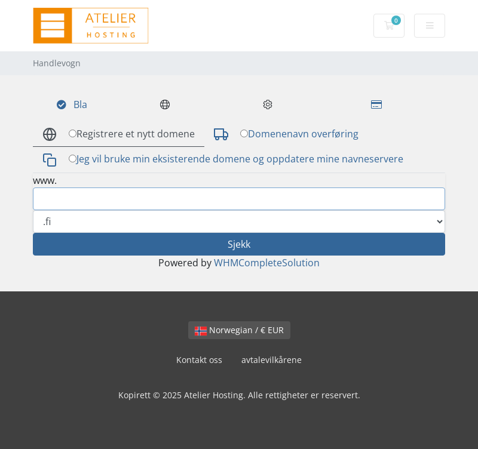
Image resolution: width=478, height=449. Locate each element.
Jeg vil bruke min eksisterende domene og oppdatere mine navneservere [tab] (222, 159)
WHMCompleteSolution (267, 262)
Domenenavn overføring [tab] (286, 134)
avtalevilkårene (271, 359)
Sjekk (239, 244)
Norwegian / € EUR (239, 330)
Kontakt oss (199, 359)
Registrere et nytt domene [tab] (118, 134)
